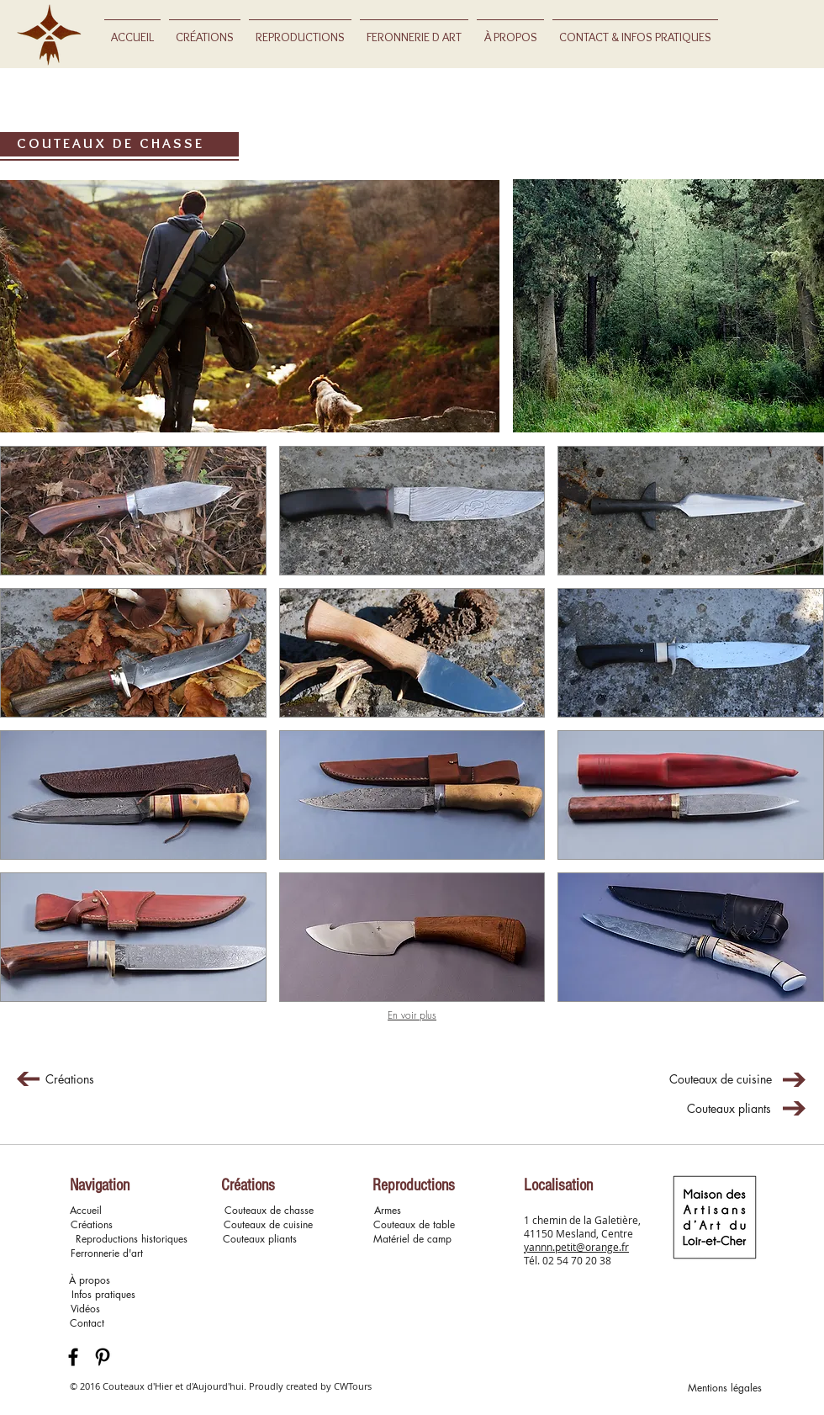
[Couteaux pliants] (729, 1109)
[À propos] (89, 1281)
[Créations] (69, 1079)
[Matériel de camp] (412, 1239)
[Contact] (86, 1324)
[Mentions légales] (724, 1388)
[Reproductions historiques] (131, 1239)
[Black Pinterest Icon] (102, 1357)
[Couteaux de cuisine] (720, 1079)
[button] (133, 510)
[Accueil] (85, 1211)
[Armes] (387, 1211)
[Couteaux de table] (414, 1225)
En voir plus (412, 1015)
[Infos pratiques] (103, 1295)
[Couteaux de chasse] (268, 1211)
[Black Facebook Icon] (73, 1357)
